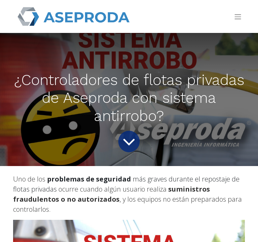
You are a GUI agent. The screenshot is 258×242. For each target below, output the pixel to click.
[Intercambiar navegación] (238, 16)
